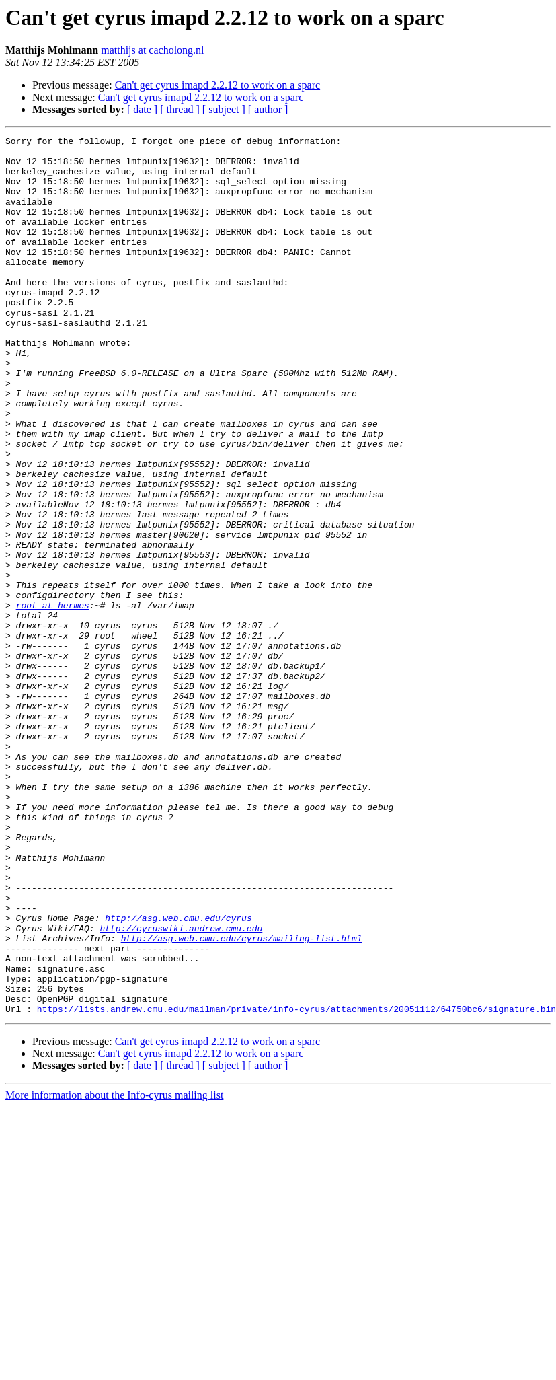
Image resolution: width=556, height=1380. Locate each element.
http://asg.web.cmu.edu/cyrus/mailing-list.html (241, 1099)
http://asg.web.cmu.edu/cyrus (178, 1075)
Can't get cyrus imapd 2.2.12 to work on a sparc (217, 85)
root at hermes (52, 700)
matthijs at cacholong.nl (152, 50)
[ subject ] (223, 109)
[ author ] (268, 109)
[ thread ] (180, 109)
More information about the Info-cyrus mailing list (114, 1270)
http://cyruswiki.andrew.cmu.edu (181, 1087)
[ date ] (142, 109)
